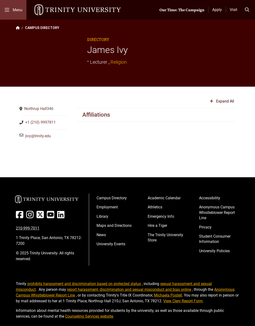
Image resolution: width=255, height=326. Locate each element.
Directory (98, 39)
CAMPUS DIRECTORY (42, 28)
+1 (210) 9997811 (40, 122)
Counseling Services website (89, 316)
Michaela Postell (168, 295)
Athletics (155, 207)
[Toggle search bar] (247, 10)
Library (102, 216)
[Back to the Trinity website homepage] (18, 28)
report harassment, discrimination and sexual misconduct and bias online (129, 289)
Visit (233, 9)
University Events (111, 244)
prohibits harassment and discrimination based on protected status (84, 283)
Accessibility (209, 198)
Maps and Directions (114, 225)
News (101, 235)
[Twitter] (41, 216)
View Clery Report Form (183, 301)
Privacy (205, 227)
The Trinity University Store (165, 237)
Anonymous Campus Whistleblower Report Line (217, 212)
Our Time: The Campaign (181, 9)
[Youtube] (51, 216)
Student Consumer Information (215, 239)
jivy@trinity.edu (38, 136)
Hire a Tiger (157, 225)
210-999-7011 (27, 228)
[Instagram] (31, 216)
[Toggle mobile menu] (13, 10)
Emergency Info (161, 216)
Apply (217, 9)
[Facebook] (20, 216)
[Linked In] (62, 216)
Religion (118, 62)
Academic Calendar (164, 198)
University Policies (214, 251)
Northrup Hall (35, 108)
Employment (107, 207)
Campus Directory (112, 198)
